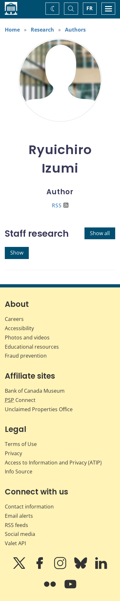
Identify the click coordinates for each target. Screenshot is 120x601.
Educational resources (32, 346)
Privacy (13, 453)
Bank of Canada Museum (35, 390)
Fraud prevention (26, 355)
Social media (20, 534)
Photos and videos (27, 337)
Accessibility (19, 328)
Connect (20, 400)
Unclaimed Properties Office (39, 409)
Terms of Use (21, 444)
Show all (100, 233)
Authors (75, 29)
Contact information (29, 506)
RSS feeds (16, 525)
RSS (60, 205)
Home (12, 29)
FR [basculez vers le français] (89, 8)
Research (42, 29)
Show (16, 252)
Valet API (15, 543)
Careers (14, 319)
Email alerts (19, 515)
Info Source (18, 471)
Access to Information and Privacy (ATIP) (53, 462)
